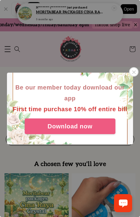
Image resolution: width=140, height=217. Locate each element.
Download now (69, 126)
